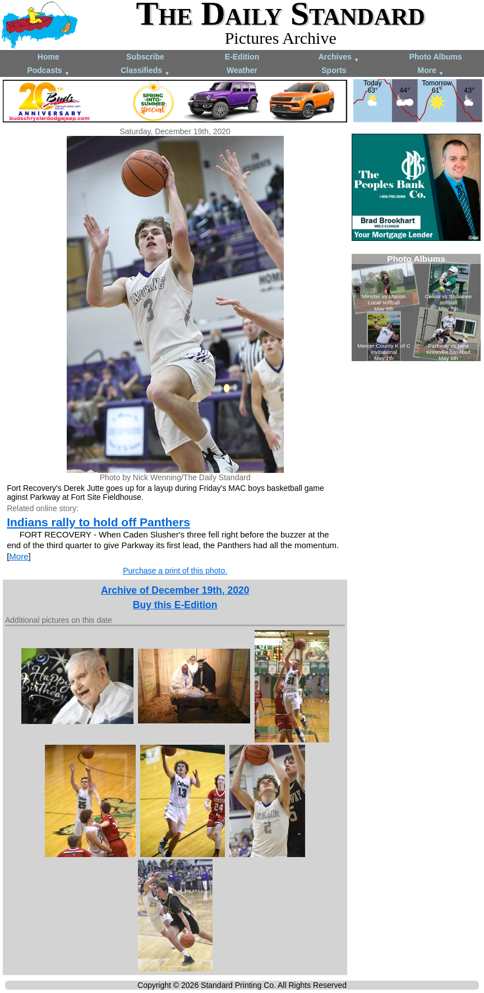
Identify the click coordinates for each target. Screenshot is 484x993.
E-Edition (242, 56)
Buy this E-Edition (175, 605)
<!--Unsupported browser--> (416, 307)
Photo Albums (435, 56)
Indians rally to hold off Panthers (98, 522)
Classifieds (145, 71)
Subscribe (145, 56)
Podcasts (48, 71)
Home (48, 56)
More (431, 71)
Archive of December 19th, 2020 (175, 590)
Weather (242, 70)
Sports (333, 70)
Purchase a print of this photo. (175, 570)
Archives (339, 57)
